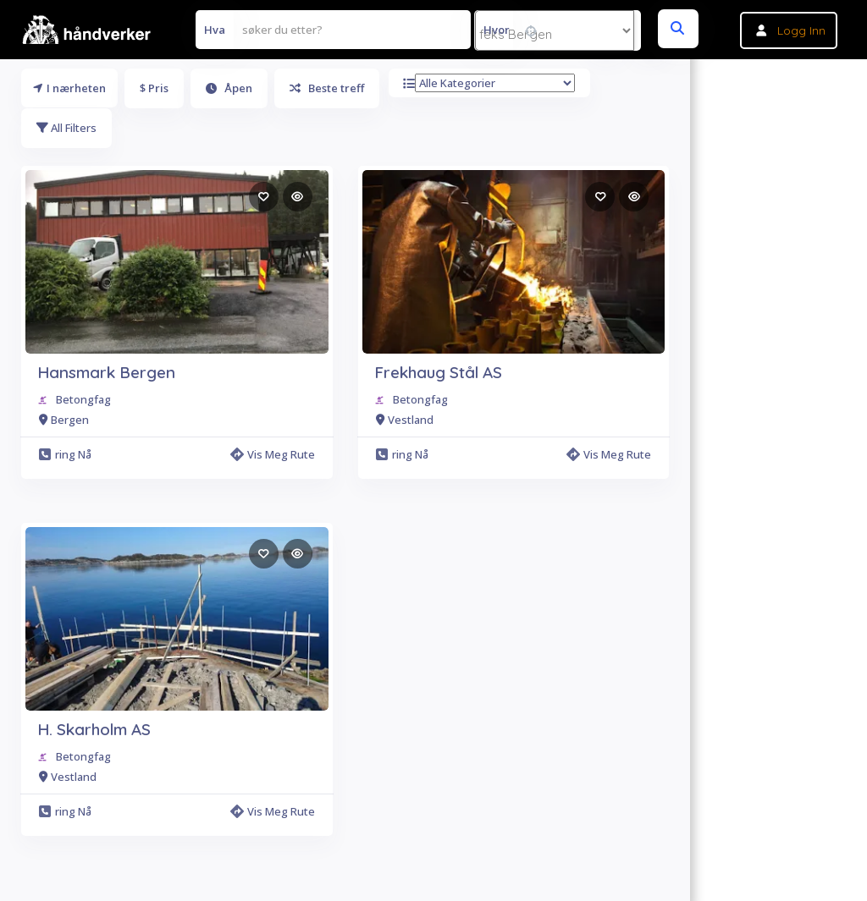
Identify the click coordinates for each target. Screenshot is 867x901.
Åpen (229, 88)
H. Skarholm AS (94, 729)
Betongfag (83, 399)
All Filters (66, 127)
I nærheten (69, 88)
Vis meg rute (272, 454)
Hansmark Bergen (106, 372)
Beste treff (327, 88)
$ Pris (154, 88)
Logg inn (801, 30)
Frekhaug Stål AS (438, 372)
